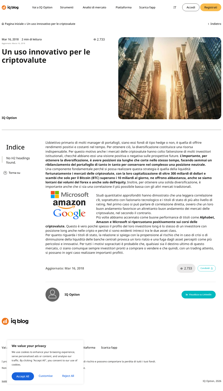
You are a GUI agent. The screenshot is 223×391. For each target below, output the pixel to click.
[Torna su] (5, 173)
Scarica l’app (147, 7)
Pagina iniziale (14, 24)
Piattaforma (124, 7)
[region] (45, 359)
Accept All (45, 376)
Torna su (14, 173)
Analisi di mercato (95, 7)
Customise (28, 368)
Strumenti (67, 7)
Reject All (62, 368)
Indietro (214, 24)
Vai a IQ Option (42, 7)
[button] (192, 294)
